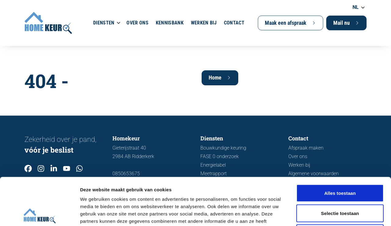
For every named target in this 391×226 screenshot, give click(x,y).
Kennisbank (170, 23)
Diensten (103, 23)
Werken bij (204, 23)
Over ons (137, 23)
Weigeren (340, 185)
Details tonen (330, 214)
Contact (234, 23)
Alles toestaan (340, 145)
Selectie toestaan (340, 166)
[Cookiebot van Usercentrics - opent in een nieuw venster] (39, 214)
